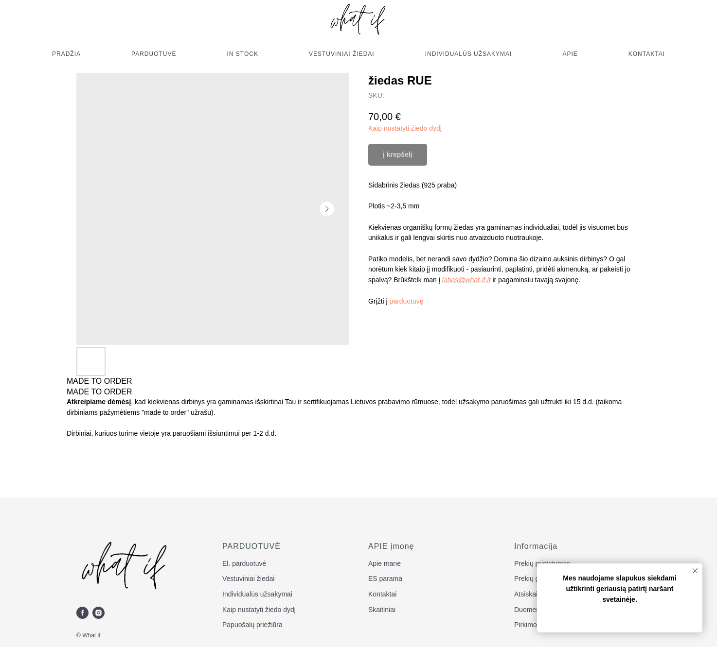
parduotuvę (407, 301)
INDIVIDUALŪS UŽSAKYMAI (468, 54)
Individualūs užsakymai (257, 594)
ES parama (385, 578)
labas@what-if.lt (466, 280)
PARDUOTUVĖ (153, 54)
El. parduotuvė (244, 563)
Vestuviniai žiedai (248, 578)
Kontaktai (382, 594)
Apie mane (384, 563)
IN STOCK (242, 54)
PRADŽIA (66, 54)
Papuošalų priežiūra (252, 625)
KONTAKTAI (646, 54)
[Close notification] (695, 571)
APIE (569, 54)
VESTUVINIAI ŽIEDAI (342, 54)
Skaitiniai (381, 609)
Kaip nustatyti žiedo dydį (405, 128)
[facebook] (82, 613)
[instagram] (98, 613)
